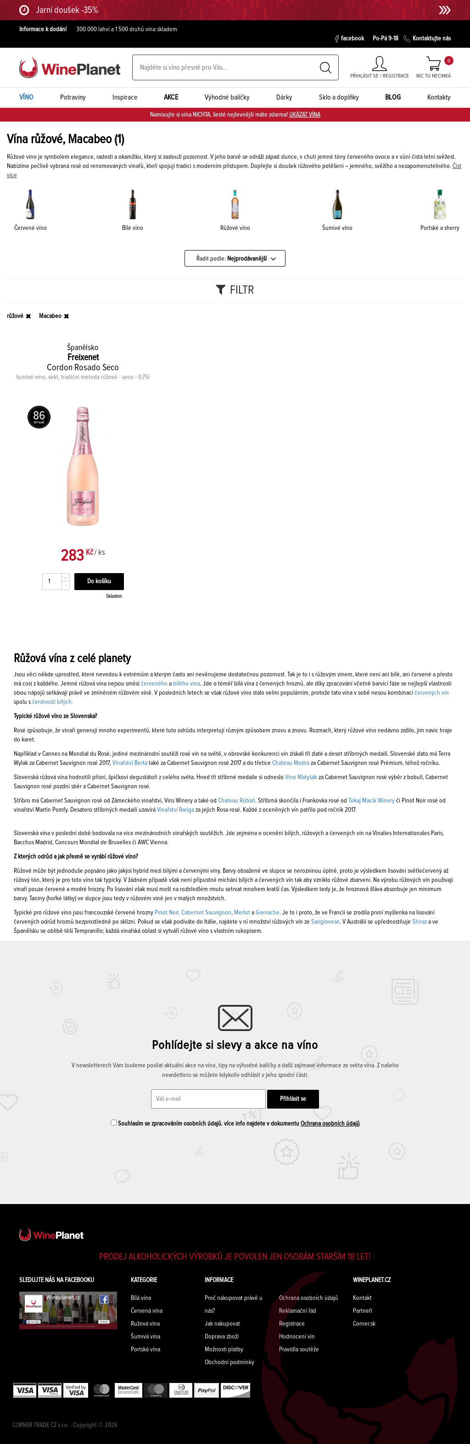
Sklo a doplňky (339, 97)
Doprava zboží (222, 1336)
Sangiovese (325, 922)
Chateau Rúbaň (236, 800)
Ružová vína (145, 1324)
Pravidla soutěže (299, 1349)
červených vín (431, 693)
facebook (349, 38)
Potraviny (73, 97)
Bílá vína (141, 1298)
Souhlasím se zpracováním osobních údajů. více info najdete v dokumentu (235, 1123)
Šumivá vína (145, 1336)
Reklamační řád (297, 1311)
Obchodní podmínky (229, 1362)
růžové (15, 316)
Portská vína (145, 1349)
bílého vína (186, 683)
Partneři (362, 1311)
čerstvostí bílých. (52, 702)
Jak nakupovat (222, 1324)
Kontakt (362, 1298)
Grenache (268, 912)
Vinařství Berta (129, 763)
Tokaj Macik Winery (371, 800)
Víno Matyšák (301, 777)
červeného (154, 683)
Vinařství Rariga (175, 810)
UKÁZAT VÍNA (304, 115)
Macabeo (50, 316)
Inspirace (125, 97)
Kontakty (439, 97)
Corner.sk (364, 1324)
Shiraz (419, 922)
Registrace (292, 1324)
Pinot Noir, (167, 912)
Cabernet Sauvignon (206, 912)
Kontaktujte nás (427, 38)
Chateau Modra (290, 763)
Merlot (242, 912)
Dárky (284, 97)
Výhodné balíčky (227, 97)
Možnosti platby (224, 1349)
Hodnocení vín (297, 1336)
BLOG (393, 97)
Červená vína (146, 1311)
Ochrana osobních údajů (330, 1124)
